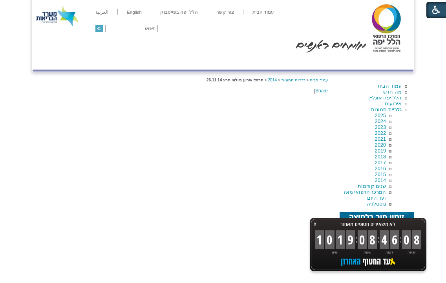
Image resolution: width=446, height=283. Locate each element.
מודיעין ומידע (391, 61)
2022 (380, 133)
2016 (380, 168)
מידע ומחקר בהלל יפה (196, 61)
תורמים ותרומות (84, 61)
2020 (380, 145)
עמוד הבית (390, 86)
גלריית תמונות (386, 109)
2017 (380, 162)
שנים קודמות (372, 186)
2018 (380, 157)
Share (321, 91)
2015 (380, 174)
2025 (380, 115)
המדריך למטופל (249, 61)
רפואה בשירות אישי (137, 61)
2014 (380, 180)
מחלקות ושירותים (343, 61)
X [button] (315, 224)
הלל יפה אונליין (385, 98)
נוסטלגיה (376, 204)
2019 (380, 151)
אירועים (393, 104)
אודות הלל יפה (295, 61)
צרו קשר (45, 61)
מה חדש (392, 92)
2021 (380, 139)
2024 (380, 121)
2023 (380, 127)
